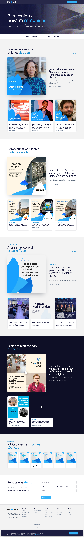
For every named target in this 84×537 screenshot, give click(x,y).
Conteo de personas (37, 510)
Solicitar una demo (46, 497)
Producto (21, 1)
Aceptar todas (73, 533)
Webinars (49, 36)
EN (66, 1)
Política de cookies (37, 534)
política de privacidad (65, 494)
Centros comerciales (49, 512)
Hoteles (46, 514)
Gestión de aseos (37, 522)
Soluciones (29, 1)
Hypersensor (36, 1)
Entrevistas (27, 36)
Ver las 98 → (74, 53)
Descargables (56, 36)
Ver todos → (74, 349)
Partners (43, 1)
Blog (42, 36)
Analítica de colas (37, 520)
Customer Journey (26, 512)
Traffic (23, 510)
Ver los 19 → (74, 153)
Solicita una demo (72, 1)
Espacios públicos (48, 516)
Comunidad (49, 1)
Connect (24, 514)
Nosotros (56, 1)
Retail (46, 510)
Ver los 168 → (74, 251)
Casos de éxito (35, 36)
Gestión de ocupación (38, 518)
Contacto (69, 514)
